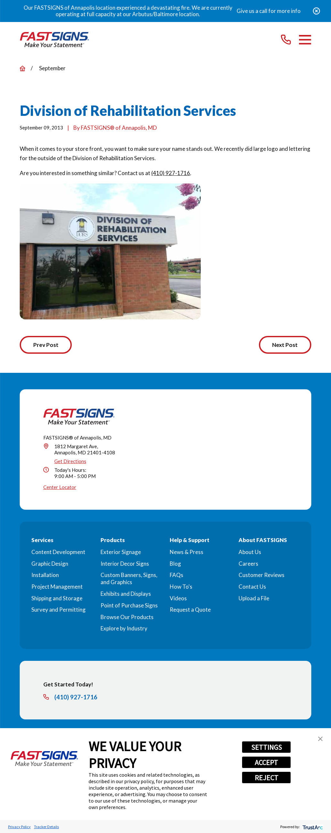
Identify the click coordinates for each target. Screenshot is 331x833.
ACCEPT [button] (266, 762)
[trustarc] (312, 826)
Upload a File (254, 598)
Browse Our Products (127, 617)
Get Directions (70, 461)
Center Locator (59, 488)
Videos (178, 598)
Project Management (57, 587)
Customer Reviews (261, 575)
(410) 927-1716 (170, 173)
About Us (250, 552)
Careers (248, 564)
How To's (181, 587)
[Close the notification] (316, 11)
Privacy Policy (19, 826)
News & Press (186, 552)
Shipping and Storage (56, 598)
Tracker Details (46, 826)
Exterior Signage (121, 552)
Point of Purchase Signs (129, 605)
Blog (175, 564)
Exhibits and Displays (126, 594)
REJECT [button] (266, 777)
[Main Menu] (305, 40)
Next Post (284, 345)
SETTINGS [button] (266, 747)
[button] (320, 738)
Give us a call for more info (269, 11)
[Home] (54, 39)
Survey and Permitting (58, 610)
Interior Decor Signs (125, 564)
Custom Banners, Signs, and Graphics (129, 579)
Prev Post (46, 345)
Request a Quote (190, 610)
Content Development (58, 552)
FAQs (176, 575)
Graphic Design (49, 564)
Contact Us (252, 587)
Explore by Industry (124, 629)
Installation (45, 575)
